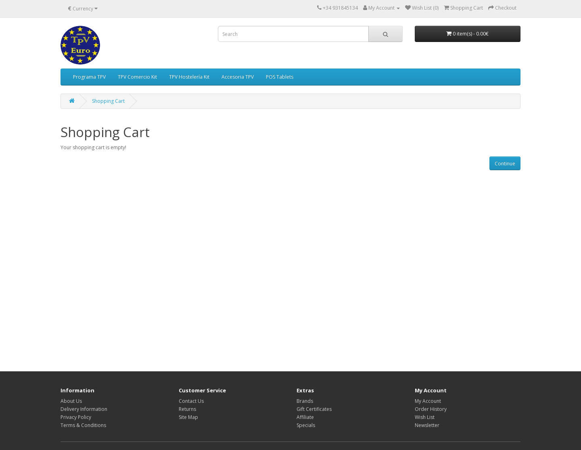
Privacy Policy (76, 417)
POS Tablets (279, 76)
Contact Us (191, 401)
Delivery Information (84, 409)
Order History (431, 409)
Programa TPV (89, 76)
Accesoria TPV (238, 76)
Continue (505, 163)
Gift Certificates (314, 409)
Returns (187, 409)
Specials (306, 425)
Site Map (188, 417)
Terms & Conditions (83, 425)
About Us (71, 401)
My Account (428, 401)
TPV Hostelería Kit (189, 76)
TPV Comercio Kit (137, 76)
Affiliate (305, 417)
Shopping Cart (108, 101)
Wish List (425, 417)
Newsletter (427, 425)
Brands (305, 401)
